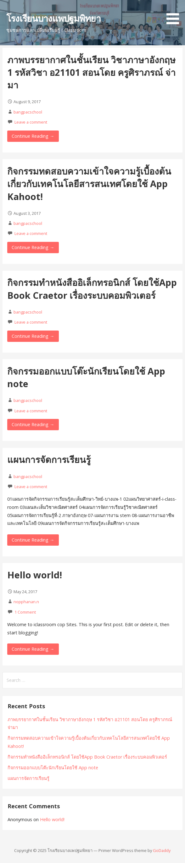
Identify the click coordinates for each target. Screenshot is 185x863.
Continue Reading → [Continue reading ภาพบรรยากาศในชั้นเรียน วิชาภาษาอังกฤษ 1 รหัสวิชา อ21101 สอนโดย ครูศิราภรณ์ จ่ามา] (33, 136)
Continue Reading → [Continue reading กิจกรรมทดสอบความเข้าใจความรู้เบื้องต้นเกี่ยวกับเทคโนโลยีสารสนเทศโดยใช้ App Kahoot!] (33, 247)
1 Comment (25, 612)
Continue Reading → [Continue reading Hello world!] (33, 649)
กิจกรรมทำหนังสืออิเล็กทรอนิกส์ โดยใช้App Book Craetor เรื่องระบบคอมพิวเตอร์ (92, 288)
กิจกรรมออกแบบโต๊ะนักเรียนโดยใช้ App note (53, 768)
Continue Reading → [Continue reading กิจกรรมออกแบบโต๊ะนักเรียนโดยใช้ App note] (33, 424)
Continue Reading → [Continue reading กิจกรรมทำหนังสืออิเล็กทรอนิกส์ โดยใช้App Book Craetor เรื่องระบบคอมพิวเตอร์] (33, 336)
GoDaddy (162, 850)
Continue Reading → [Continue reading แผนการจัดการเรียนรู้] (33, 540)
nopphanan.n (26, 601)
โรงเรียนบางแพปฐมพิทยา (53, 18)
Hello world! (34, 575)
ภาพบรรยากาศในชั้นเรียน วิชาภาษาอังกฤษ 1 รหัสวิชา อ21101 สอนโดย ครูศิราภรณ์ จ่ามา (91, 72)
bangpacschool (28, 112)
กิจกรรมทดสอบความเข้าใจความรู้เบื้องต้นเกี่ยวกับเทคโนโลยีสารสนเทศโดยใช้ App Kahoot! (89, 184)
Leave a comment (30, 122)
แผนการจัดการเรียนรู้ (49, 459)
